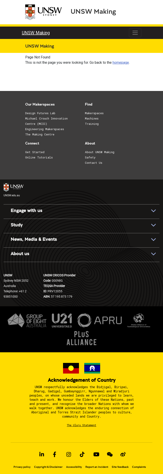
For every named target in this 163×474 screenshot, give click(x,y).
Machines (91, 118)
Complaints (139, 466)
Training (92, 123)
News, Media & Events (34, 239)
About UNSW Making (99, 152)
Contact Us (93, 162)
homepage (121, 62)
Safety (90, 157)
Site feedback (120, 466)
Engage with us (26, 210)
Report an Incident (96, 466)
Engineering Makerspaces (44, 129)
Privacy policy (22, 466)
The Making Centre (39, 134)
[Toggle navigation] (135, 32)
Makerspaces (94, 113)
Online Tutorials (39, 157)
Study (17, 225)
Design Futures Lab (40, 113)
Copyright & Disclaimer (48, 466)
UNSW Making (93, 11)
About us (20, 253)
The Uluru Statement (81, 425)
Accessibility (74, 466)
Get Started (34, 152)
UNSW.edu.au (13, 190)
